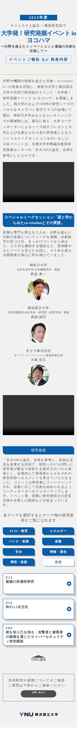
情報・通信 (57, 553)
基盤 (57, 542)
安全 (20, 553)
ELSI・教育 (20, 531)
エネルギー (57, 531)
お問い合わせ (38, 701)
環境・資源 (20, 564)
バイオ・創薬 (20, 542)
